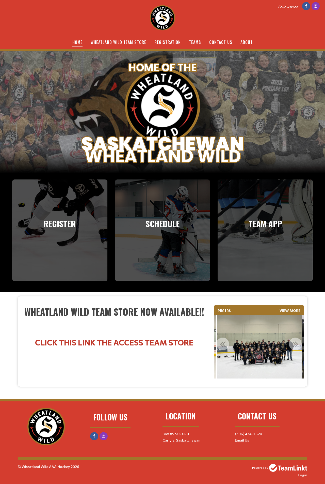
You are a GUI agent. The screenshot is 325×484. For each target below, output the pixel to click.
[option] (259, 347)
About (246, 42)
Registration (167, 42)
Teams (195, 42)
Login (302, 475)
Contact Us (220, 42)
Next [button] (295, 344)
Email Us (242, 440)
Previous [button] (222, 344)
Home (77, 42)
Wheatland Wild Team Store (118, 42)
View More (290, 310)
